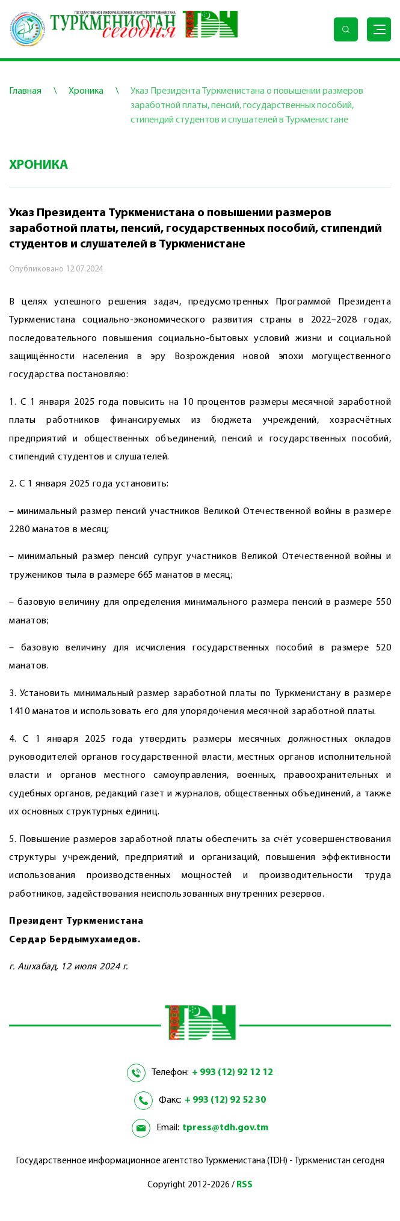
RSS (244, 1185)
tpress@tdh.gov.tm (225, 1128)
